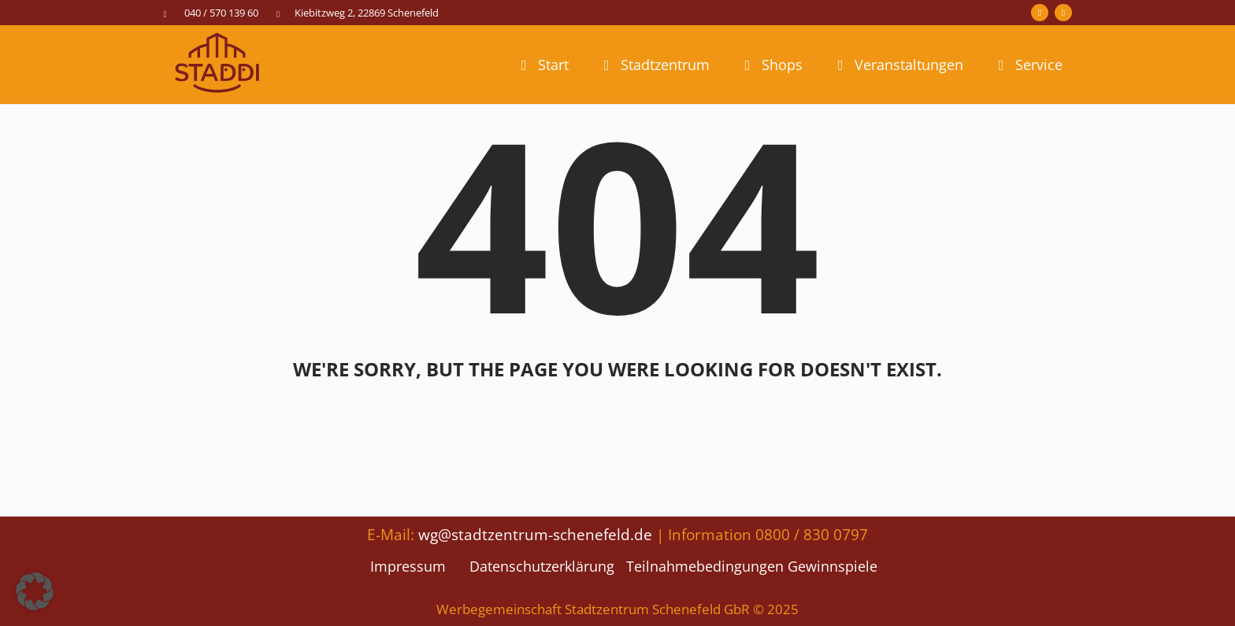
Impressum (408, 566)
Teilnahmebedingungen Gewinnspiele (751, 566)
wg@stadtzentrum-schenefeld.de (535, 534)
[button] (34, 591)
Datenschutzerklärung (541, 566)
